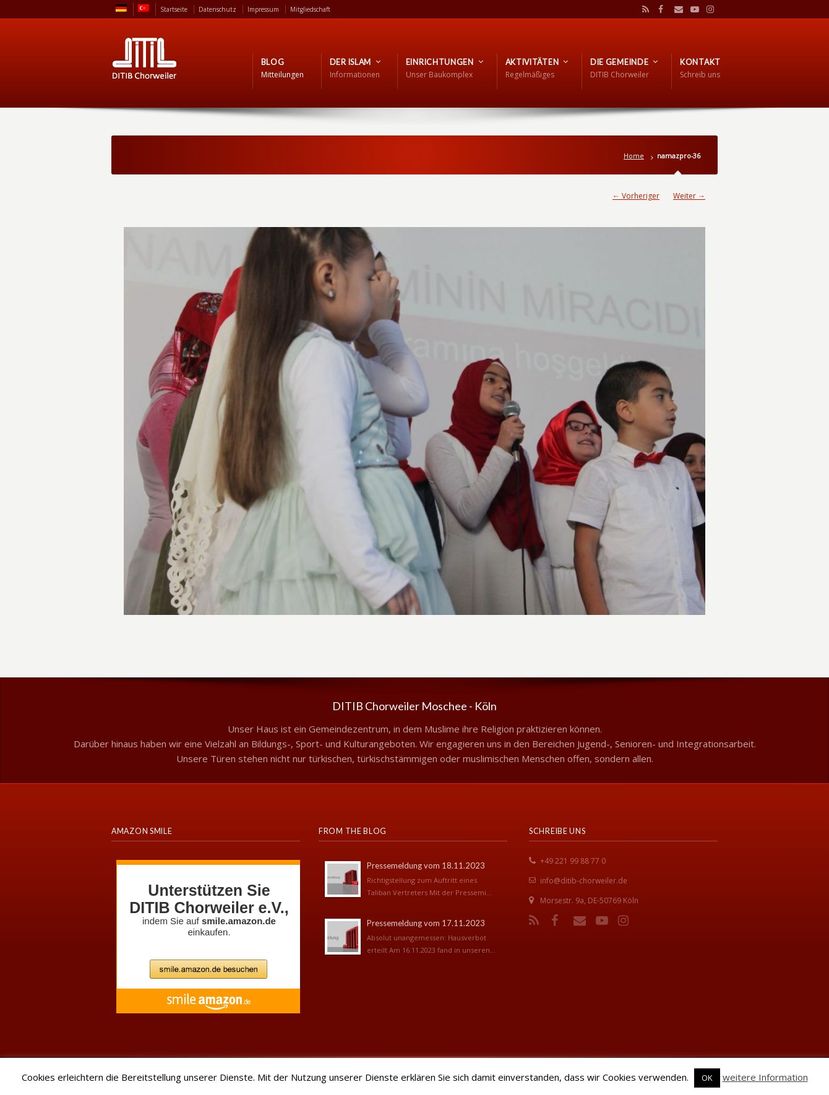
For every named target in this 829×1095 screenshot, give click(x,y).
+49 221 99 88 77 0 (573, 861)
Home (634, 155)
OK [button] (707, 1077)
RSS (643, 9)
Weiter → (689, 196)
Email (675, 9)
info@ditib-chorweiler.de (583, 880)
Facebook (659, 9)
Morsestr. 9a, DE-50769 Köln (589, 900)
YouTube (691, 9)
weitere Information (765, 1077)
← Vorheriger (635, 196)
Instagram (707, 9)
